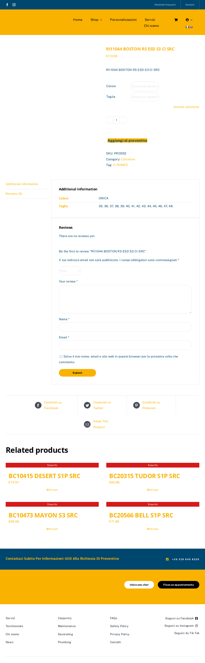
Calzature (128, 159)
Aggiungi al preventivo (127, 140)
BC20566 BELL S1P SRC (141, 515)
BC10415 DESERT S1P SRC (44, 476)
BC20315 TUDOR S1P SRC (144, 476)
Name (64, 319)
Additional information (22, 184)
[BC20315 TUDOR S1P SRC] (152, 465)
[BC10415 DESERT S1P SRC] (52, 465)
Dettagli (53, 490)
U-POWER (120, 165)
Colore (111, 86)
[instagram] (14, 4)
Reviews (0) (14, 193)
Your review (68, 281)
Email (64, 337)
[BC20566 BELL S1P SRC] (152, 505)
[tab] (26, 184)
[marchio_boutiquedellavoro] (27, 17)
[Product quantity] (116, 120)
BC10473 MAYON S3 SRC (43, 515)
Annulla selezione (186, 107)
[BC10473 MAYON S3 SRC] (52, 505)
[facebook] (7, 4)
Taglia (110, 96)
